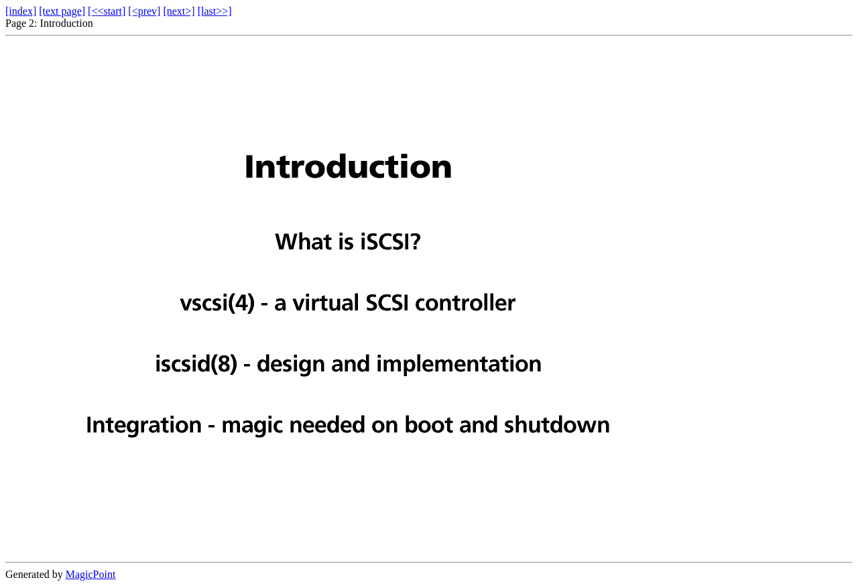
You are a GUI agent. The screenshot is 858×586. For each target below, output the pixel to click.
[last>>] (215, 11)
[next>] (178, 11)
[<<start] (106, 11)
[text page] (62, 11)
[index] (20, 11)
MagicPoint (91, 574)
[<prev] (144, 11)
